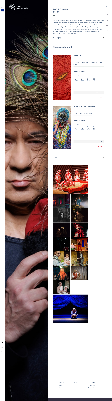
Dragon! (78, 56)
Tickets (99, 97)
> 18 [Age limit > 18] (101, 141)
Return (76, 382)
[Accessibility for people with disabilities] (97, 92)
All (106, 6)
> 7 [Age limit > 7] (101, 92)
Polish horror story (84, 107)
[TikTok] (107, 30)
